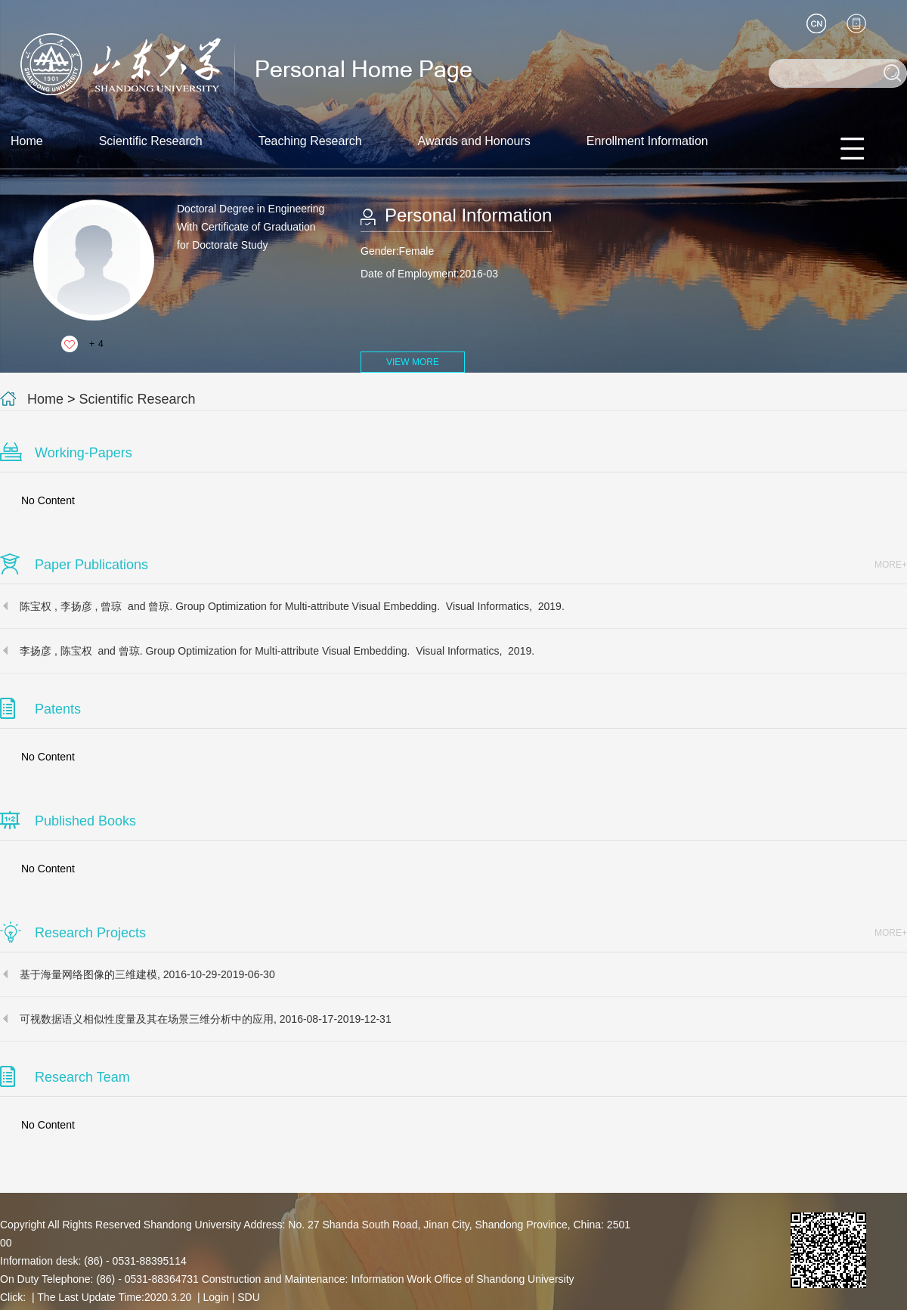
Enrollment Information (647, 141)
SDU (248, 1297)
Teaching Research (310, 141)
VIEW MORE (412, 362)
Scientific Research (151, 141)
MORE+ (890, 564)
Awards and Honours (474, 141)
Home (27, 141)
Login (216, 1297)
